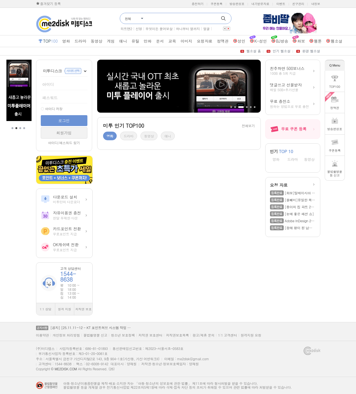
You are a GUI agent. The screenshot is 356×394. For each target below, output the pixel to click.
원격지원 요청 (251, 335)
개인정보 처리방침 (66, 335)
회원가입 (64, 133)
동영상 (309, 159)
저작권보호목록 (177, 335)
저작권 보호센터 (150, 335)
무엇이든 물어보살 (159, 28)
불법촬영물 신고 (95, 335)
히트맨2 (126, 28)
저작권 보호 (83, 309)
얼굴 (206, 28)
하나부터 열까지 (188, 28)
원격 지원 (64, 309)
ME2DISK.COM (65, 368)
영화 (276, 159)
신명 (138, 28)
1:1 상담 (45, 309)
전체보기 (248, 126)
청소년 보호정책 (123, 335)
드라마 (292, 159)
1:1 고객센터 (227, 335)
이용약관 (42, 335)
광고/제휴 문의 (203, 335)
